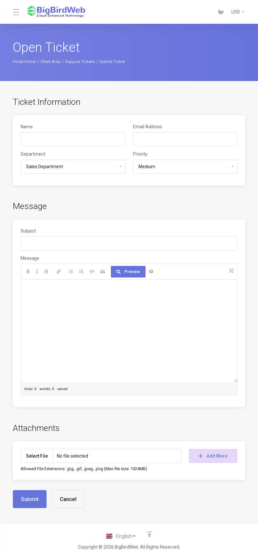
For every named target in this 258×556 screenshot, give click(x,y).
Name (27, 126)
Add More (213, 456)
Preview (128, 271)
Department (33, 154)
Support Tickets (80, 61)
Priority (140, 154)
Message (30, 258)
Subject (28, 230)
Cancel (68, 499)
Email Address (147, 126)
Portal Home (24, 61)
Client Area (50, 61)
